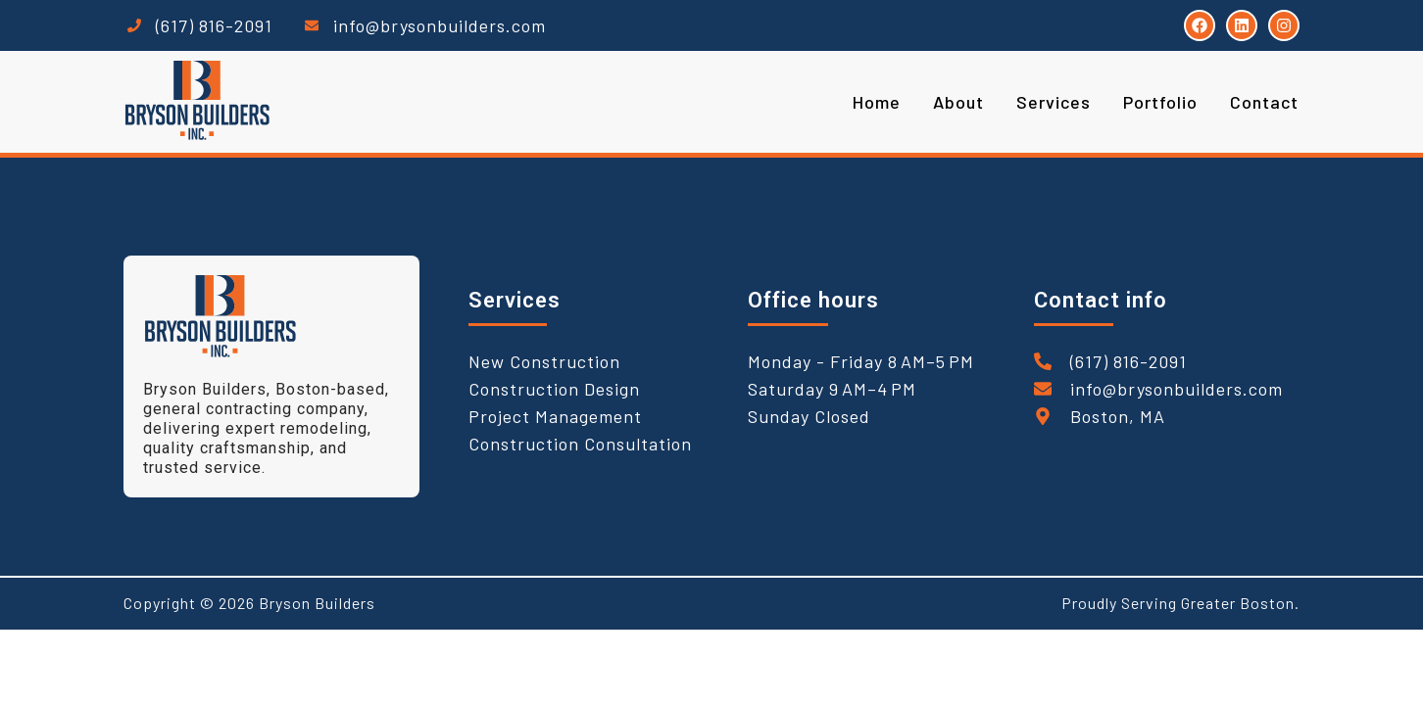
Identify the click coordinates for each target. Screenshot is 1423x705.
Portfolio (1160, 102)
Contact (1264, 102)
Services (1053, 102)
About (958, 102)
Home (877, 102)
